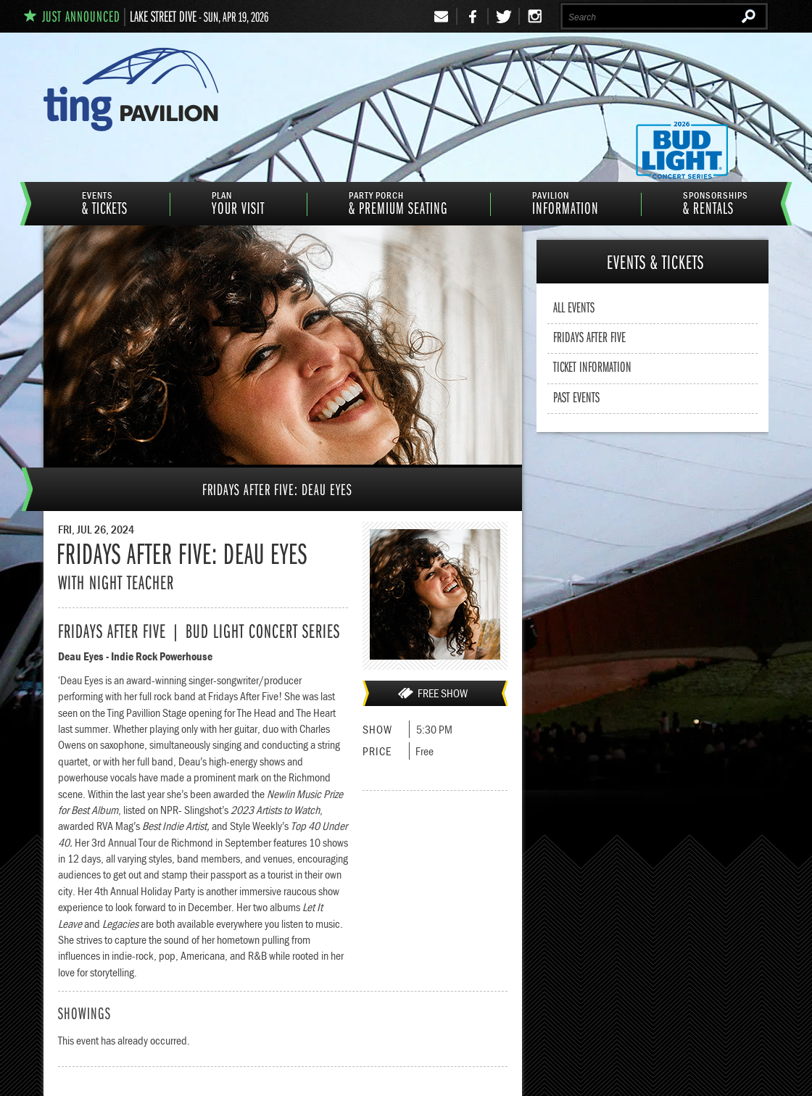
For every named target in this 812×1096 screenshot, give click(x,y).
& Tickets (105, 204)
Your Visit (238, 204)
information (565, 204)
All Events (573, 306)
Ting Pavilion (165, 89)
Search (751, 18)
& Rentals (715, 204)
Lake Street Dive (163, 16)
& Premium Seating (398, 204)
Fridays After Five (589, 336)
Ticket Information (592, 366)
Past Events (576, 396)
